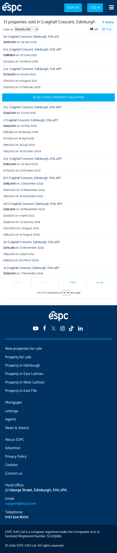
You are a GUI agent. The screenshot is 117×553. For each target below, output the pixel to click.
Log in (95, 7)
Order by (8, 29)
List (96, 29)
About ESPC (14, 440)
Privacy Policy (16, 456)
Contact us (13, 473)
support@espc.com (20, 503)
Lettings (11, 411)
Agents (10, 419)
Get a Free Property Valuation (60, 97)
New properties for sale (23, 348)
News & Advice (17, 428)
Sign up (73, 7)
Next (73, 282)
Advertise (12, 448)
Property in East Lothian (24, 374)
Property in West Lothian (25, 382)
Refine (109, 22)
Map (108, 29)
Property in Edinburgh (22, 365)
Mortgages (13, 402)
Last (101, 282)
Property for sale (18, 357)
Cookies (11, 465)
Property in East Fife (21, 391)
